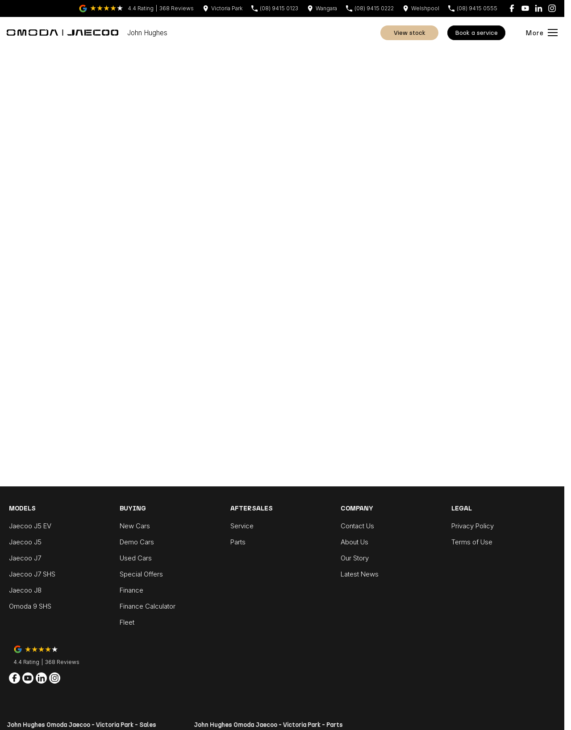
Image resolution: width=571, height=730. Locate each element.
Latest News (360, 574)
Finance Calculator (147, 606)
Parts (238, 542)
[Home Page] (62, 32)
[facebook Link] (511, 8)
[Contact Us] (222, 8)
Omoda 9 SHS (30, 606)
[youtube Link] (525, 8)
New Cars (135, 526)
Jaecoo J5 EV (30, 526)
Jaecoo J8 (25, 590)
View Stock (409, 33)
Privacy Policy (472, 526)
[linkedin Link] (538, 8)
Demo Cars (137, 542)
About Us (354, 542)
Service (242, 526)
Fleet (127, 622)
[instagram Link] (552, 8)
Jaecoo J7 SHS (32, 574)
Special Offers (141, 574)
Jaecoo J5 (25, 542)
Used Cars (136, 558)
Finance (131, 590)
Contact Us (357, 526)
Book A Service (476, 33)
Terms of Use (471, 542)
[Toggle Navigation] (541, 32)
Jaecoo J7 (25, 558)
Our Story (355, 558)
